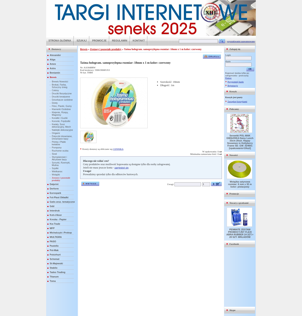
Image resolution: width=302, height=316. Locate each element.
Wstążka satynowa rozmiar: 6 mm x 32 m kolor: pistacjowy (240, 184)
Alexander (55, 55)
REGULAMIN (119, 40)
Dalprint (54, 184)
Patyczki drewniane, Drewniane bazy (62, 137)
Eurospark (55, 193)
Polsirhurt (55, 254)
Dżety (55, 103)
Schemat (54, 259)
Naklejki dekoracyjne (62, 130)
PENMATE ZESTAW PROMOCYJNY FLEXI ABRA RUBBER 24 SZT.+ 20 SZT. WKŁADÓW (240, 233)
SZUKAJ (82, 40)
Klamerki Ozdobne (61, 109)
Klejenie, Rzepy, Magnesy (60, 113)
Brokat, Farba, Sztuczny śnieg (59, 85)
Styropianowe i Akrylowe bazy (59, 158)
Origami (56, 133)
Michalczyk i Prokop (61, 232)
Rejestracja (233, 85)
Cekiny (55, 90)
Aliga (52, 59)
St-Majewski (56, 263)
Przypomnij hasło (236, 81)
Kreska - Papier (58, 219)
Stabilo (53, 268)
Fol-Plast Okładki (59, 197)
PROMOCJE (99, 40)
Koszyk (233, 91)
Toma (53, 281)
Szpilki (55, 168)
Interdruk (55, 210)
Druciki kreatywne (61, 96)
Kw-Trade (55, 224)
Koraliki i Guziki (60, 118)
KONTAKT (139, 40)
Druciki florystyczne (62, 93)
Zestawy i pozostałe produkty (105, 49)
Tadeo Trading (57, 272)
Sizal (54, 154)
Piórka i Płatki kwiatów (59, 143)
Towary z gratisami (239, 203)
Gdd (52, 206)
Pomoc (228, 78)
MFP (52, 228)
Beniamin (55, 72)
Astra (53, 68)
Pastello (54, 246)
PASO (53, 241)
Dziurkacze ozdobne (62, 99)
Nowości (233, 155)
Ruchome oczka (60, 150)
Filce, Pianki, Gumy (62, 106)
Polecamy (234, 109)
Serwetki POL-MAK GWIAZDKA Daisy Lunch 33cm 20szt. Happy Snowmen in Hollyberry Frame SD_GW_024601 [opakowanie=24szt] (240, 141)
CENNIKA (118, 149)
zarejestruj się (121, 167)
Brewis (53, 77)
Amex (53, 64)
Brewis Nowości (60, 81)
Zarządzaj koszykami (237, 101)
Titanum (54, 276)
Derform (54, 188)
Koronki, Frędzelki (61, 121)
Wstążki (56, 174)
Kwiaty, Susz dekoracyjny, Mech (61, 125)
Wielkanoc (57, 171)
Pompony (56, 147)
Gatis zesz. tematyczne (62, 202)
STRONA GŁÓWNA (59, 40)
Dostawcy (56, 49)
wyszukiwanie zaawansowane (241, 41)
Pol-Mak (54, 250)
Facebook (234, 244)
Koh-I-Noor (56, 215)
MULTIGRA (56, 237)
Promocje (234, 193)
